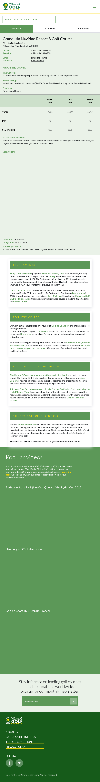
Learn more (50, 29)
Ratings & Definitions (21, 736)
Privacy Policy (16, 746)
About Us (12, 731)
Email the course (39, 57)
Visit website (37, 60)
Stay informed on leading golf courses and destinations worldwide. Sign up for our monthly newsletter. (50, 686)
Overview (16, 29)
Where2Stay (83, 29)
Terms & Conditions (19, 741)
